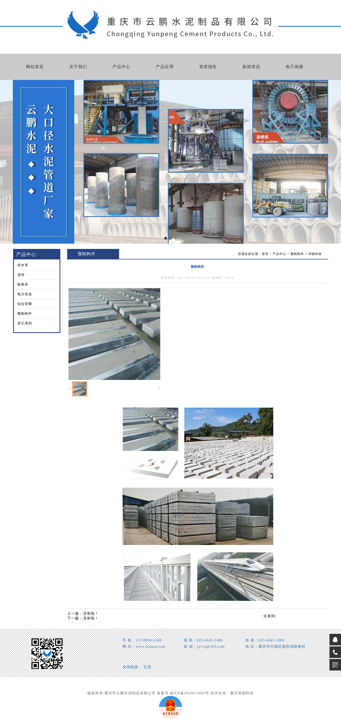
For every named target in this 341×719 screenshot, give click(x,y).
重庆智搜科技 (242, 693)
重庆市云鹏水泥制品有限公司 (130, 693)
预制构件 (24, 313)
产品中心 (121, 66)
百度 (147, 667)
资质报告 (208, 66)
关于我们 (78, 66)
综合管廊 (24, 304)
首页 (265, 254)
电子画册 (294, 66)
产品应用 (165, 66)
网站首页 (35, 66)
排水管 (22, 265)
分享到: (269, 616)
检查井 (22, 284)
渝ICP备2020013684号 (189, 693)
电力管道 (24, 294)
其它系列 (24, 323)
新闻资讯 (251, 66)
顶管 (21, 275)
